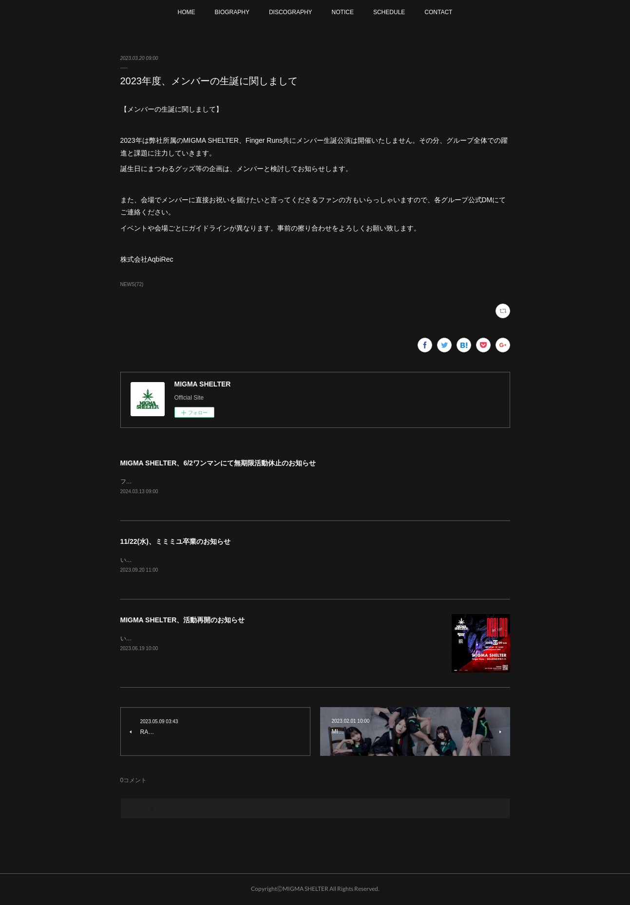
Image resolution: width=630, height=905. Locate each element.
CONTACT (438, 12)
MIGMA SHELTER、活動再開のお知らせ (182, 621)
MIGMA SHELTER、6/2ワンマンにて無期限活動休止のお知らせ (218, 463)
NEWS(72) (132, 284)
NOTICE (343, 12)
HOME (186, 12)
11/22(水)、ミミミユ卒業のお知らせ (175, 542)
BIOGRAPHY (232, 12)
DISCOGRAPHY (290, 12)
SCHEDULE (389, 12)
